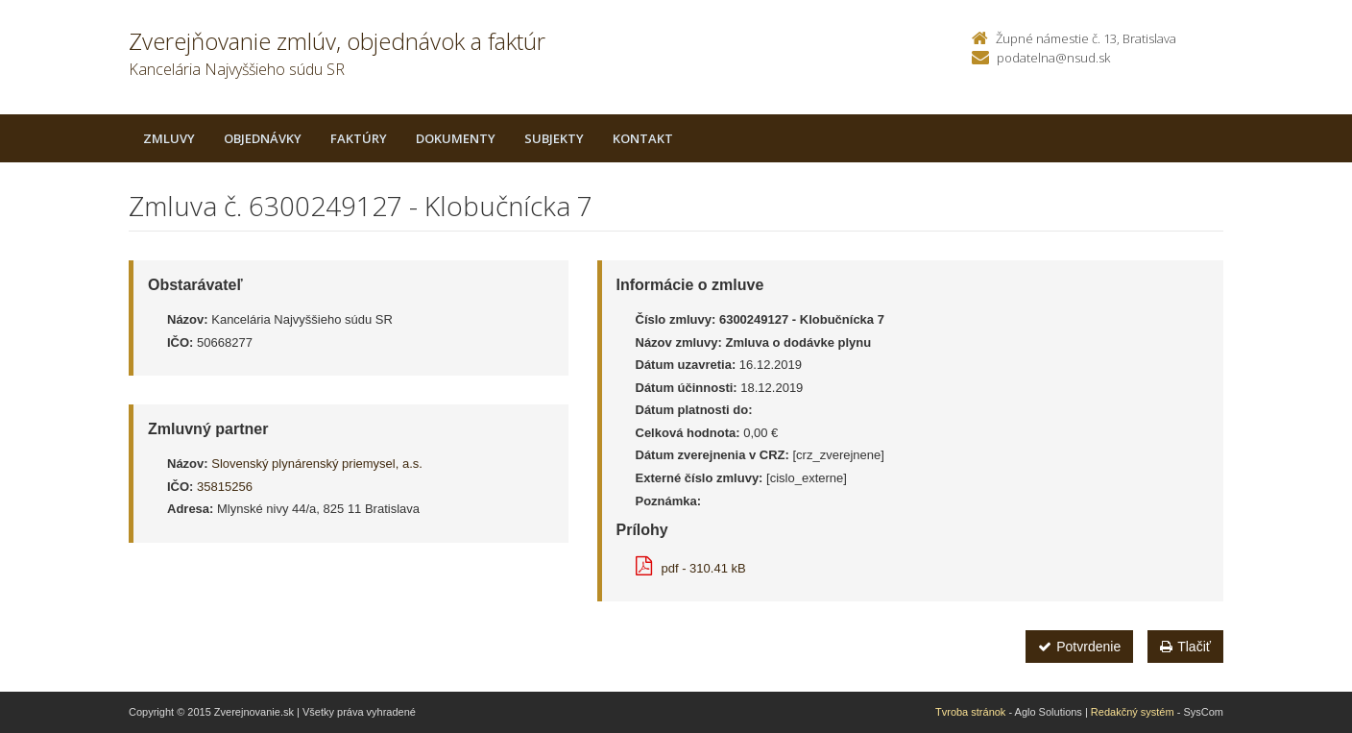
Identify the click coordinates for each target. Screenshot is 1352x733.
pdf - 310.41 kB (691, 568)
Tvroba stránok (970, 712)
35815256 (225, 486)
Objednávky (263, 138)
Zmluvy (169, 138)
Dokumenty (455, 138)
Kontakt (643, 138)
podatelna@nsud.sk (1053, 57)
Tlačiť (1185, 646)
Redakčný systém (1132, 712)
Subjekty (554, 138)
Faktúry (358, 138)
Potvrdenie (1079, 646)
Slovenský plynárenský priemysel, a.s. (316, 463)
